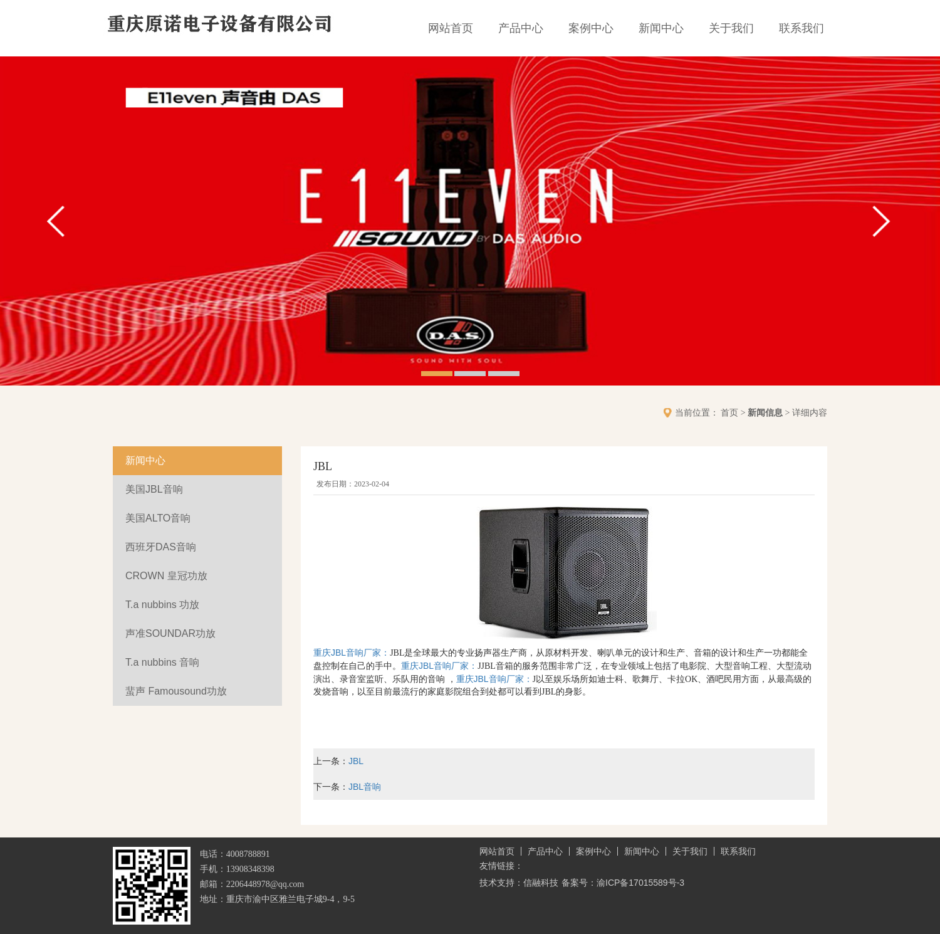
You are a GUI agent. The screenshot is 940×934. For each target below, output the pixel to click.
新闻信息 (765, 412)
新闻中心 (661, 28)
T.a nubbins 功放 (162, 604)
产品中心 (520, 28)
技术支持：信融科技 (518, 883)
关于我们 (731, 28)
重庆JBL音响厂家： (351, 653)
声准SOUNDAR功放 (170, 633)
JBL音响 (364, 787)
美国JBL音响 (154, 489)
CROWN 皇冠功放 (166, 575)
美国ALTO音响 (158, 518)
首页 (729, 412)
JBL (355, 761)
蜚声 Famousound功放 (176, 691)
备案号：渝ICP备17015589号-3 (622, 883)
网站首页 (450, 28)
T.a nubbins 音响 (162, 662)
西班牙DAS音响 (160, 547)
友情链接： (501, 866)
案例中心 (591, 28)
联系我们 (801, 28)
